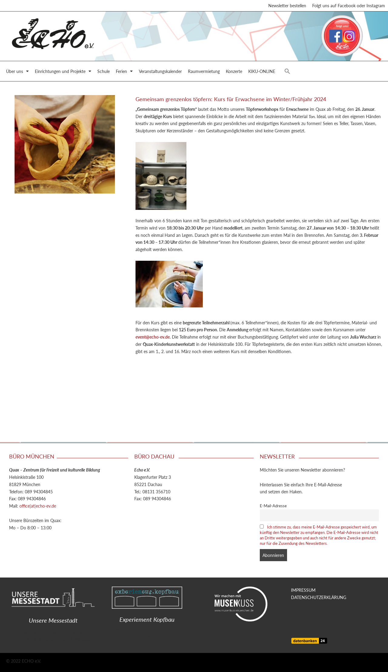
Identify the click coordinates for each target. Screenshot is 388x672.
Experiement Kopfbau (147, 619)
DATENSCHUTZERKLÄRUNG (318, 597)
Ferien (124, 72)
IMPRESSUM (303, 590)
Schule (103, 72)
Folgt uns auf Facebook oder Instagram (348, 6)
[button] (287, 72)
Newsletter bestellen (287, 6)
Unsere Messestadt (53, 620)
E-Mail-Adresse (273, 505)
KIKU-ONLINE (261, 72)
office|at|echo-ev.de (37, 506)
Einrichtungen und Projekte (63, 72)
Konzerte (234, 72)
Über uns (17, 72)
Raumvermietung (204, 72)
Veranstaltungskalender (160, 72)
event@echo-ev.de (152, 338)
